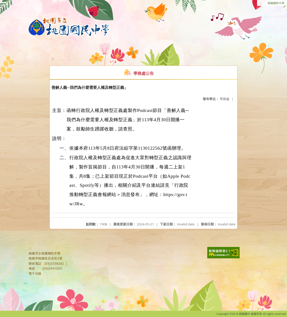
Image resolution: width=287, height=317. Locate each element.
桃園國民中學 (276, 3)
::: (261, 3)
